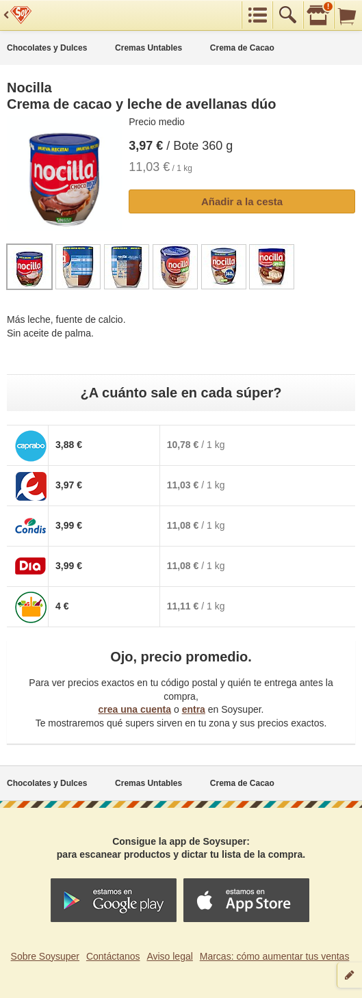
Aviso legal (169, 956)
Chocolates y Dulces (47, 48)
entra (193, 709)
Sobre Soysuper (45, 956)
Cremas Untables (148, 48)
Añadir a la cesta (242, 201)
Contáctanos (113, 956)
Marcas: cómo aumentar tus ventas (275, 956)
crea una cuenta (134, 709)
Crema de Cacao (242, 48)
